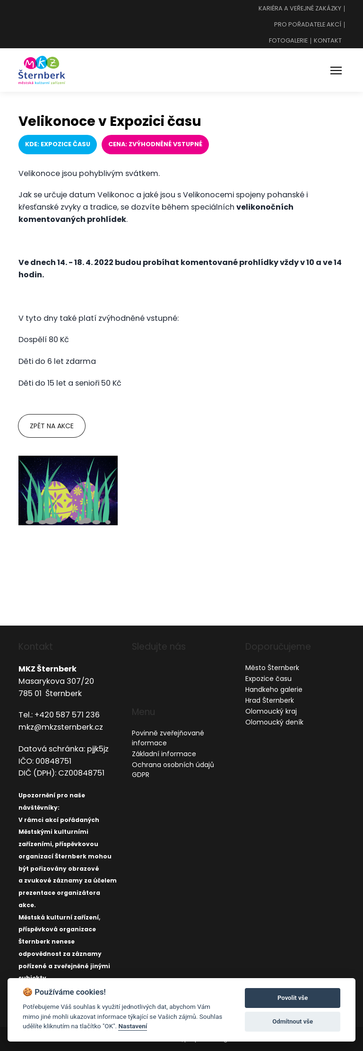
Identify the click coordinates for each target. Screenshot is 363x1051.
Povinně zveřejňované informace (168, 738)
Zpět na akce (52, 426)
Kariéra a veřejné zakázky (300, 9)
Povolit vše (292, 997)
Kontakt (328, 41)
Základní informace (164, 754)
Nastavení (132, 1026)
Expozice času (268, 678)
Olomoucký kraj (271, 711)
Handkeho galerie (273, 689)
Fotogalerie (288, 41)
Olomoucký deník (274, 722)
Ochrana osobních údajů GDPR (173, 769)
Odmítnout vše (292, 1021)
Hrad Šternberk (269, 700)
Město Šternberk (272, 667)
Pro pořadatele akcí (307, 25)
